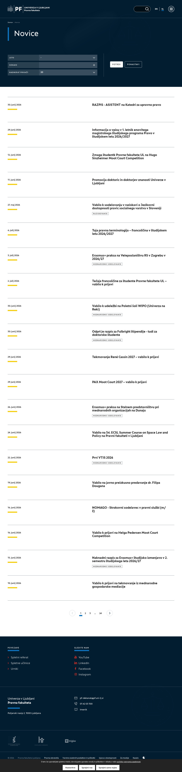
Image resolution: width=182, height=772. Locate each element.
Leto (11, 58)
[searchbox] (41, 65)
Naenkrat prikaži (18, 72)
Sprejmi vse (87, 768)
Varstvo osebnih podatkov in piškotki (79, 758)
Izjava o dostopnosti (107, 758)
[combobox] (68, 58)
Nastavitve (70, 768)
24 (100, 613)
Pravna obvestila (51, 758)
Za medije (124, 758)
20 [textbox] (42, 72)
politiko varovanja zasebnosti (129, 762)
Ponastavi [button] (133, 64)
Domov (10, 22)
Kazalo (136, 758)
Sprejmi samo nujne (108, 768)
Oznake (13, 65)
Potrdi (116, 64)
